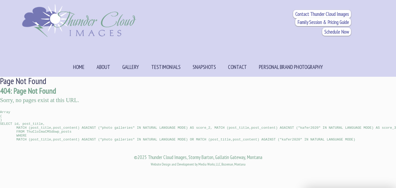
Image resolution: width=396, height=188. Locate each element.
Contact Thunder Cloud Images (322, 14)
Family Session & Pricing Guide (323, 22)
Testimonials (166, 66)
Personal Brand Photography (291, 66)
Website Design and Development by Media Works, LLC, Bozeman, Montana (198, 171)
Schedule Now (336, 31)
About (103, 66)
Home (79, 66)
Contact (237, 66)
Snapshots (204, 66)
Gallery (130, 66)
